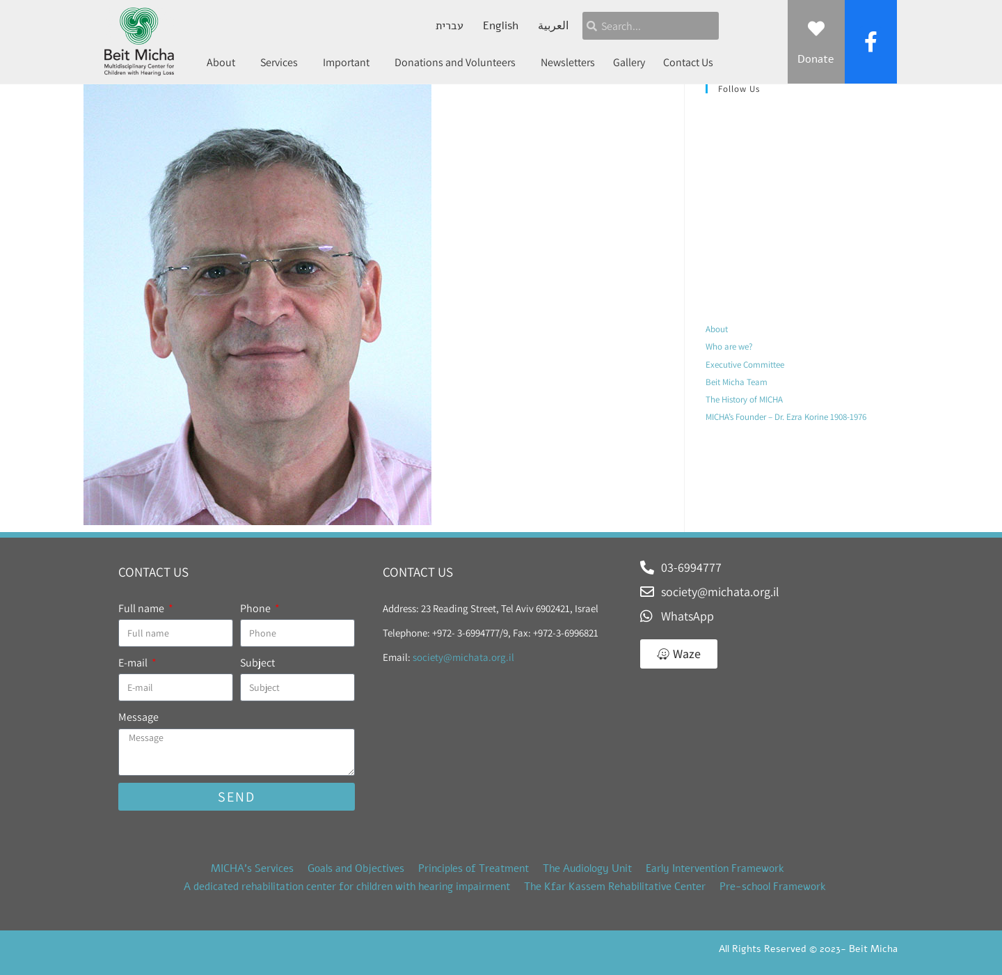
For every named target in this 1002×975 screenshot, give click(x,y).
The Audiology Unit (587, 868)
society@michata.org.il (463, 657)
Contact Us (688, 62)
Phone (256, 608)
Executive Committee (745, 364)
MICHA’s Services (252, 868)
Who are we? (729, 346)
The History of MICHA (744, 399)
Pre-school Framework (772, 887)
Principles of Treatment (473, 868)
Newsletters (568, 62)
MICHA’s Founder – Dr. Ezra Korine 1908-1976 (786, 417)
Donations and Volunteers (459, 62)
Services (282, 62)
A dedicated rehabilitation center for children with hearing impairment (347, 887)
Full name (142, 608)
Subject (257, 662)
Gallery (629, 62)
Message (138, 717)
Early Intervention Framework (715, 868)
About (224, 62)
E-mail (134, 662)
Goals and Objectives (356, 868)
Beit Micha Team (737, 382)
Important (349, 62)
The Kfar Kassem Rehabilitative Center (615, 887)
